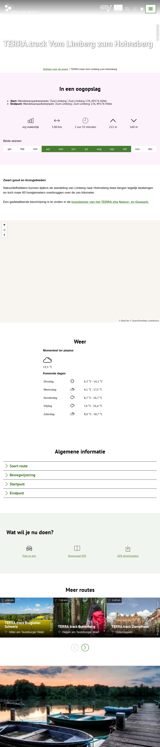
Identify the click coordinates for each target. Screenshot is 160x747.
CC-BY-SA (51, 624)
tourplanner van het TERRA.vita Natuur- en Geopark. (110, 202)
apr (48, 149)
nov (137, 149)
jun (74, 149)
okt (125, 149)
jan (9, 149)
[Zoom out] (4, 229)
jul (86, 149)
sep (112, 149)
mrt (35, 149)
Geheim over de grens (55, 69)
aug (99, 149)
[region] (80, 271)
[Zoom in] (4, 224)
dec (150, 149)
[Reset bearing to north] (4, 235)
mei (61, 149)
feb (22, 149)
